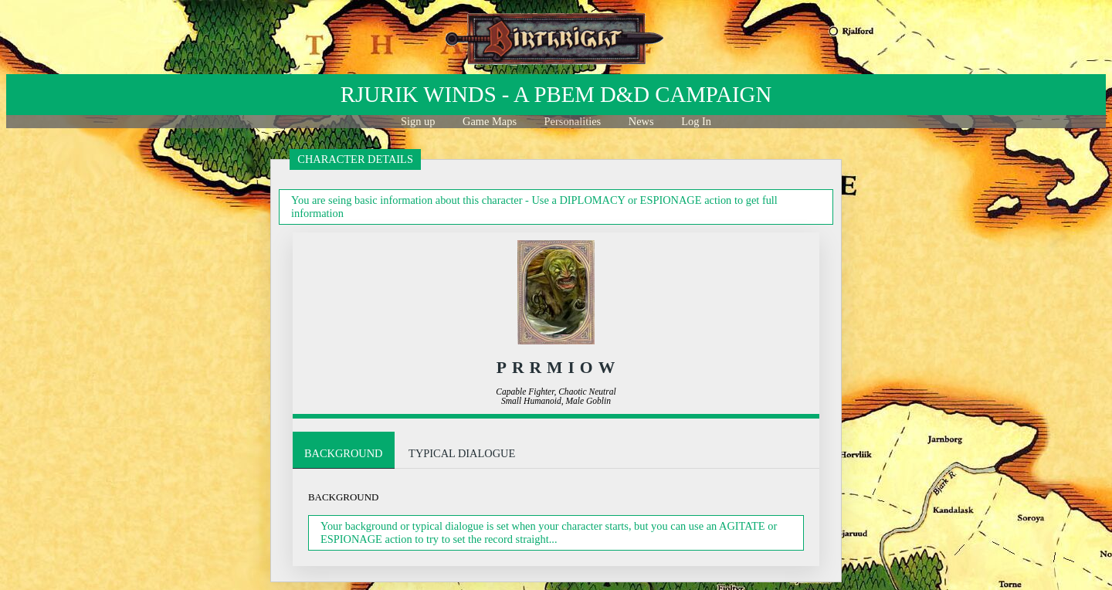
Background (343, 453)
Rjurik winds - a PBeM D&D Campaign (556, 94)
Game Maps (490, 121)
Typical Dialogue (462, 453)
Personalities (573, 121)
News (641, 121)
